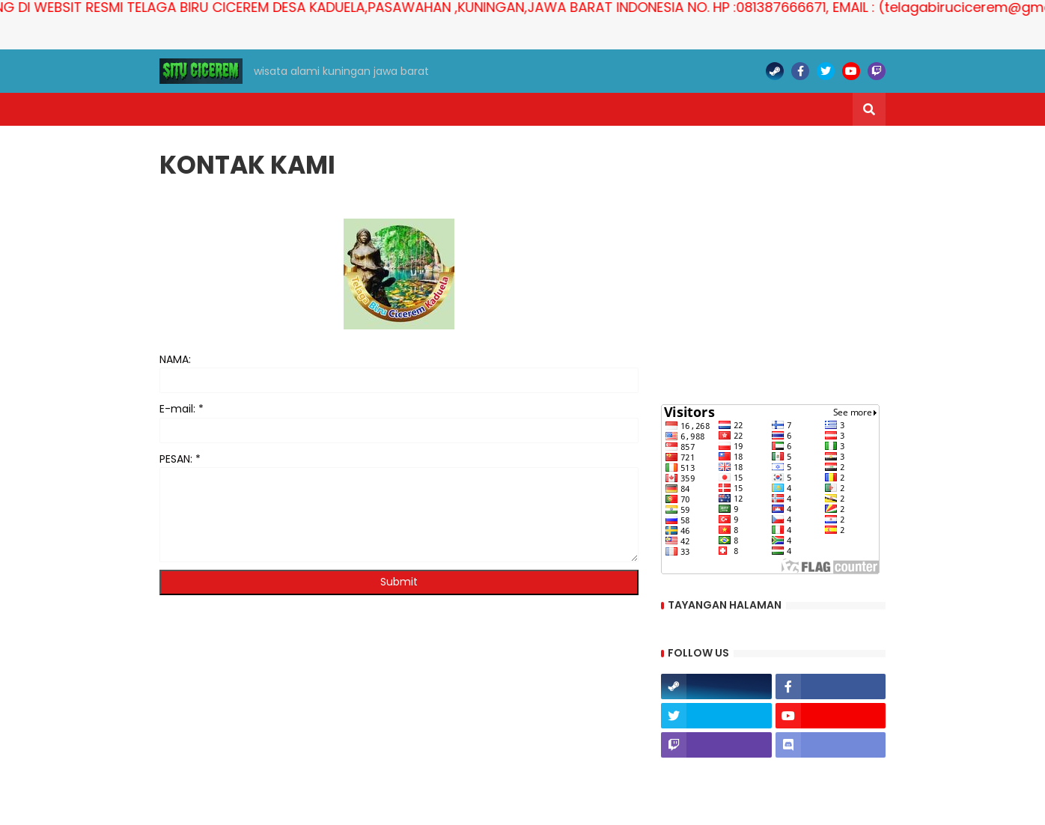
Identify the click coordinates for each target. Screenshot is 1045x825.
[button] (869, 109)
